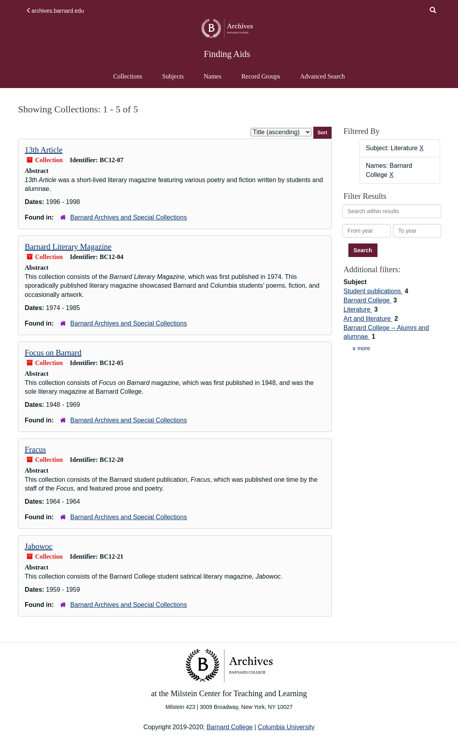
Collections (127, 76)
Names (212, 76)
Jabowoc (39, 546)
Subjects (173, 76)
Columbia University (286, 727)
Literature (358, 309)
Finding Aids (227, 54)
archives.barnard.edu (55, 11)
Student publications (373, 291)
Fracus (35, 449)
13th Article (44, 149)
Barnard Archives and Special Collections (128, 217)
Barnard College (367, 300)
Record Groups (260, 76)
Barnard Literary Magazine (68, 246)
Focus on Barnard (53, 352)
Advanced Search (322, 80)
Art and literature (368, 318)
